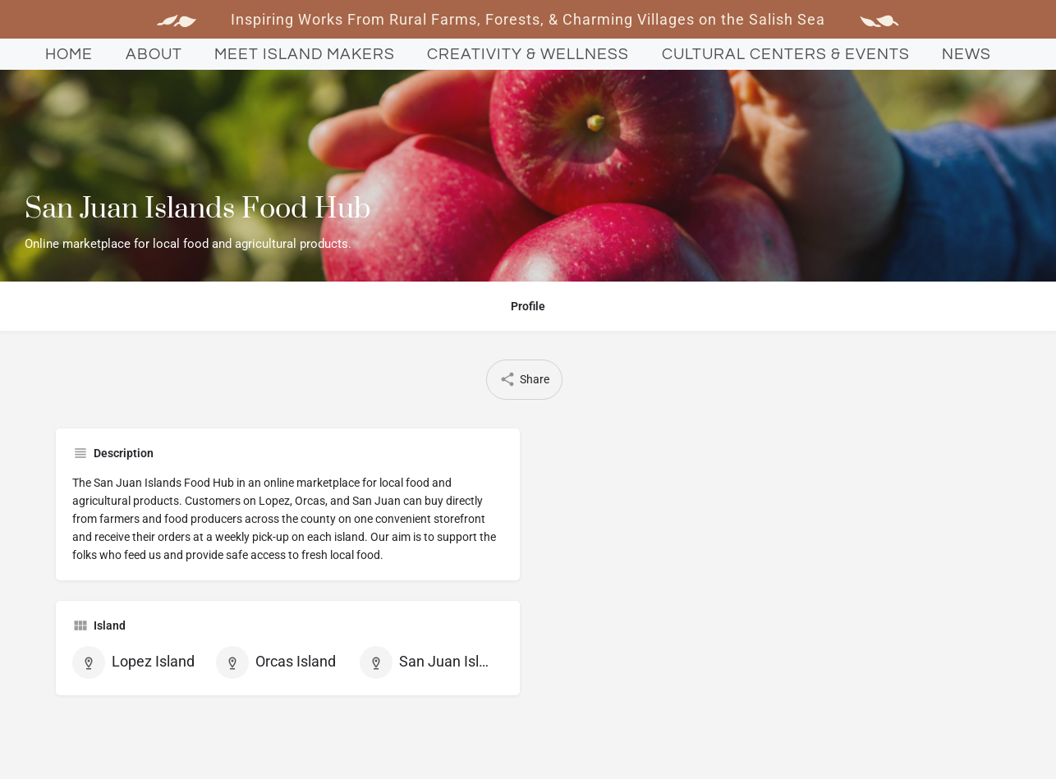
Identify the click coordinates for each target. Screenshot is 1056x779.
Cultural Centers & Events (786, 54)
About (154, 54)
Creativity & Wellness (528, 54)
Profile (528, 306)
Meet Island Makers (304, 54)
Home (69, 54)
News (966, 54)
